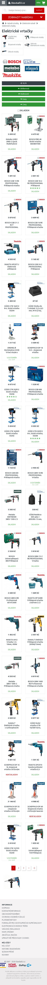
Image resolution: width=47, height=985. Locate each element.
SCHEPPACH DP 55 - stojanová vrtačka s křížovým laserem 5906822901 (11, 811)
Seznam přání (8, 952)
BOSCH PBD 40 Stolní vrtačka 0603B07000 (35, 141)
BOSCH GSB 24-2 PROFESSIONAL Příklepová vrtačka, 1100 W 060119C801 (35, 269)
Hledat (39, 10)
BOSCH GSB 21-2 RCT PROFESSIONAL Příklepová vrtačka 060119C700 (12, 227)
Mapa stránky (8, 932)
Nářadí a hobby (13, 23)
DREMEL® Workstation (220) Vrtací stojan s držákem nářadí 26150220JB (11, 352)
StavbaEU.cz (20, 962)
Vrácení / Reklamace (11, 929)
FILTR (23, 83)
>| (34, 868)
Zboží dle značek (9, 935)
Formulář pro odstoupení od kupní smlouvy (22, 923)
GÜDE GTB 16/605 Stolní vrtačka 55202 (11, 433)
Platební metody (9, 920)
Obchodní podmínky (11, 914)
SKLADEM (24, 110)
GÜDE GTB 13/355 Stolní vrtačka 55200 (11, 850)
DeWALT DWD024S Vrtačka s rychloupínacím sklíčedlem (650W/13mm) (11, 727)
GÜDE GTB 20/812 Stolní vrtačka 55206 (11, 391)
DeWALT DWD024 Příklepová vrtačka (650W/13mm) (35, 642)
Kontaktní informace (11, 911)
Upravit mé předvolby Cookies (15, 938)
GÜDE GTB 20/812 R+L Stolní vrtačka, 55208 (35, 433)
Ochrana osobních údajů (13, 917)
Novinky (5, 955)
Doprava (6, 908)
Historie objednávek (11, 949)
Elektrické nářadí (28, 23)
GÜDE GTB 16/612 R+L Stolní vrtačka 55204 (11, 308)
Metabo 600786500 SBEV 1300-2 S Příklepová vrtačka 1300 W (12, 519)
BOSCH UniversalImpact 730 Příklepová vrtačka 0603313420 (35, 852)
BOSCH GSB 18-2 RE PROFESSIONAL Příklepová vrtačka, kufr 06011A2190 (35, 185)
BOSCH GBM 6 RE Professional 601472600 (12, 600)
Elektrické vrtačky (9, 26)
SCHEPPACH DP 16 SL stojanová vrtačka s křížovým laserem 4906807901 (11, 769)
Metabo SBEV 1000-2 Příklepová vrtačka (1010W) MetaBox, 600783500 (12, 686)
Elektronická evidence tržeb (15, 926)
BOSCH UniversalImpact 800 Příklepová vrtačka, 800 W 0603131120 (11, 561)
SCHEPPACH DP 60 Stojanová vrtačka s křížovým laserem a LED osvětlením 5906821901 (35, 811)
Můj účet (6, 946)
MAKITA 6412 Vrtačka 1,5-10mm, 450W (11, 642)
